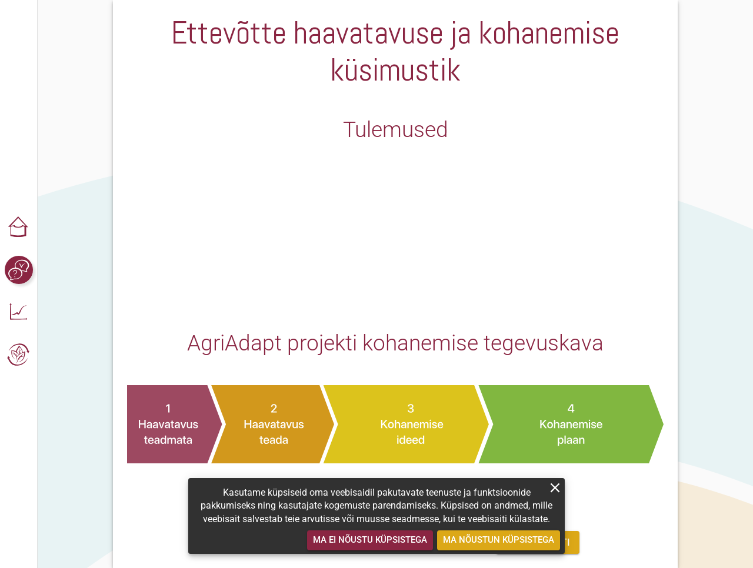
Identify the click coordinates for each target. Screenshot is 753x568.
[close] (555, 487)
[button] (19, 227)
